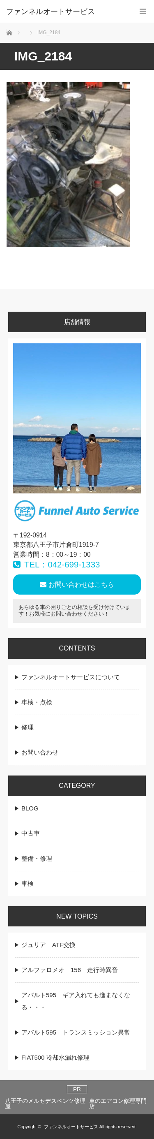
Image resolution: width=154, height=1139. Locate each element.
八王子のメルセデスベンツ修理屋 (45, 1104)
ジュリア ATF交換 (48, 944)
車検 (27, 883)
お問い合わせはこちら (77, 584)
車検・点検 (36, 702)
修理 (27, 727)
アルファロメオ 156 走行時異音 (69, 969)
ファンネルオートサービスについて (70, 677)
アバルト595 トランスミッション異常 (75, 1032)
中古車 (30, 833)
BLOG (30, 808)
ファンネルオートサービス (71, 1126)
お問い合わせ (39, 752)
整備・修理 (36, 858)
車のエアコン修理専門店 (118, 1104)
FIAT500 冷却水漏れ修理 (55, 1057)
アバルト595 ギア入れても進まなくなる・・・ (75, 1001)
